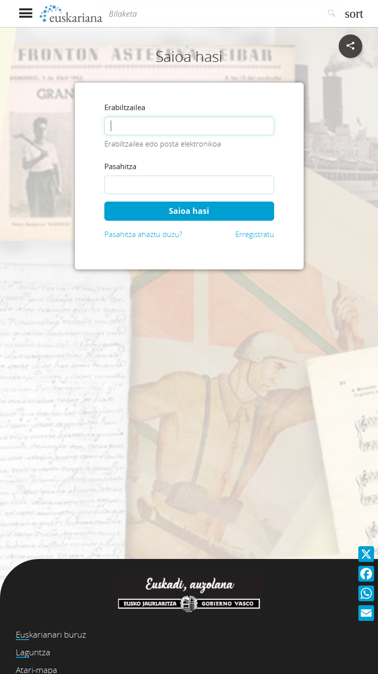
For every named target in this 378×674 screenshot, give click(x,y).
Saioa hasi (189, 210)
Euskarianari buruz (51, 634)
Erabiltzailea (124, 107)
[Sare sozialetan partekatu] (350, 46)
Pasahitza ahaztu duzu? (143, 234)
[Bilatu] (332, 13)
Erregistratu (254, 234)
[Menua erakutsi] (25, 13)
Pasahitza (120, 166)
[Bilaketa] (212, 13)
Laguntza (33, 652)
